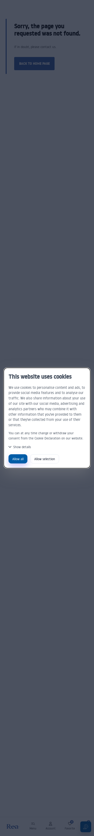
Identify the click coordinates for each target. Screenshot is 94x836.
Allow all (18, 459)
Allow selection (44, 459)
